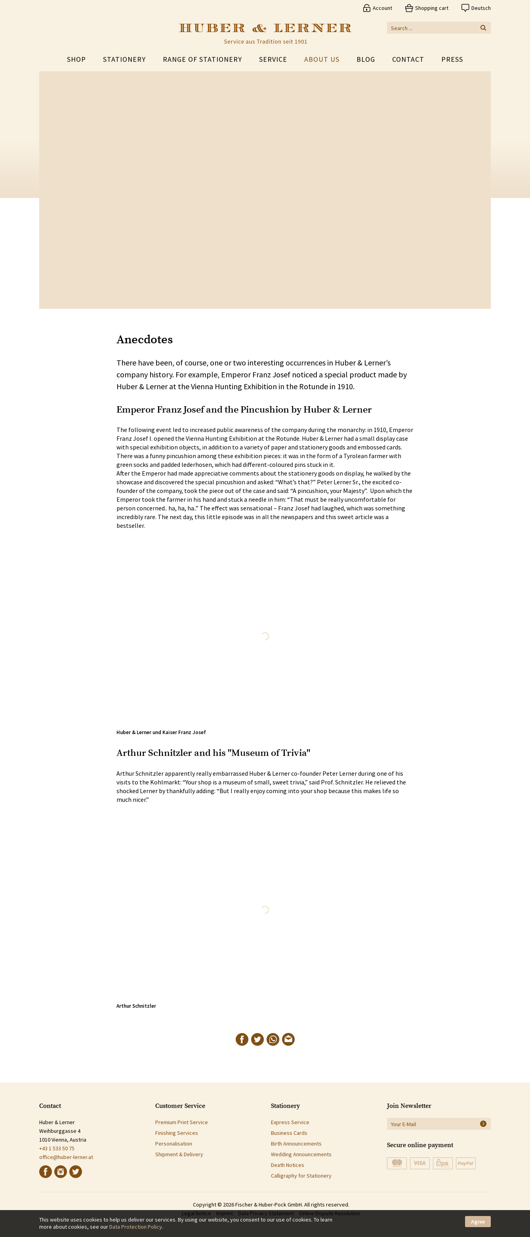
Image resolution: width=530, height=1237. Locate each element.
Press (452, 59)
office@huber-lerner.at (66, 1157)
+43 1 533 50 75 (56, 1148)
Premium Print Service (181, 1122)
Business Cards (289, 1132)
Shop (76, 59)
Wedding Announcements (301, 1154)
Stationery (124, 59)
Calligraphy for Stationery (301, 1175)
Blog (366, 59)
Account (382, 7)
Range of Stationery (202, 59)
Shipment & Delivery (179, 1154)
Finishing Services (176, 1132)
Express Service (290, 1122)
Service (273, 59)
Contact (408, 59)
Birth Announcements (296, 1143)
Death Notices (287, 1164)
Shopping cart (431, 7)
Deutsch (481, 7)
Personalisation (173, 1143)
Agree (478, 1221)
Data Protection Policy (135, 1226)
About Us (321, 59)
